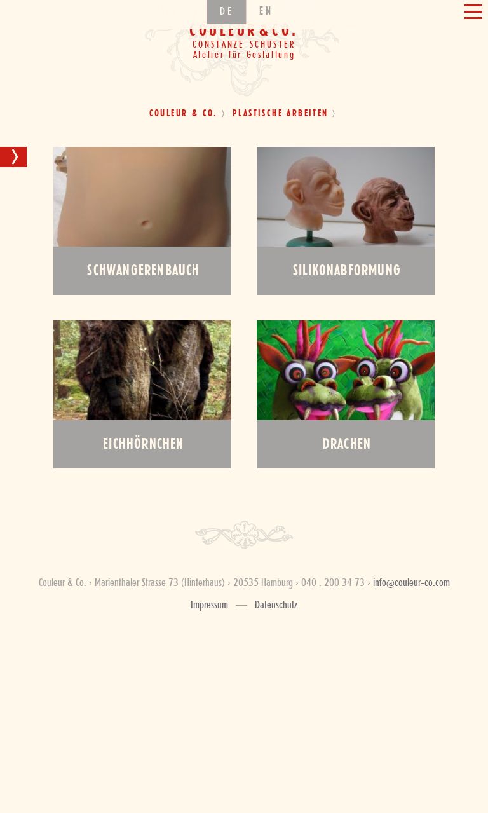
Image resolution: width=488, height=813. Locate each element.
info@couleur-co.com (411, 583)
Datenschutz (276, 605)
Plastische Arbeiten (281, 114)
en (266, 49)
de (226, 49)
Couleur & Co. (183, 114)
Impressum (209, 605)
